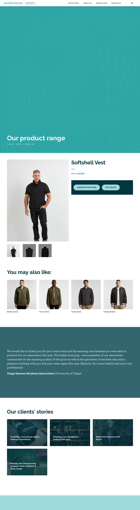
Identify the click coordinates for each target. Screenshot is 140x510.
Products (88, 3)
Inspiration (116, 3)
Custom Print (73, 3)
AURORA (19, 144)
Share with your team (86, 187)
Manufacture (101, 3)
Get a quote (111, 187)
